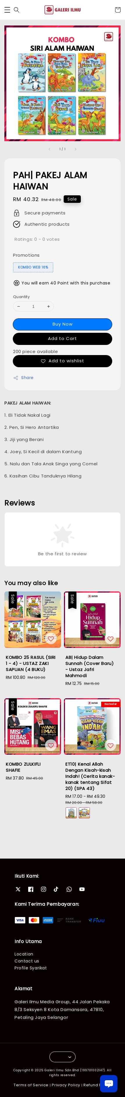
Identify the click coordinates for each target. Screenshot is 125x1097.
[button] (7, 9)
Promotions (26, 255)
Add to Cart (62, 338)
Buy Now (63, 324)
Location (24, 954)
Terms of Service (31, 1085)
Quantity (21, 296)
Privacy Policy (66, 1085)
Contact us (27, 961)
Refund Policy (97, 1085)
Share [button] (23, 378)
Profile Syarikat (31, 968)
